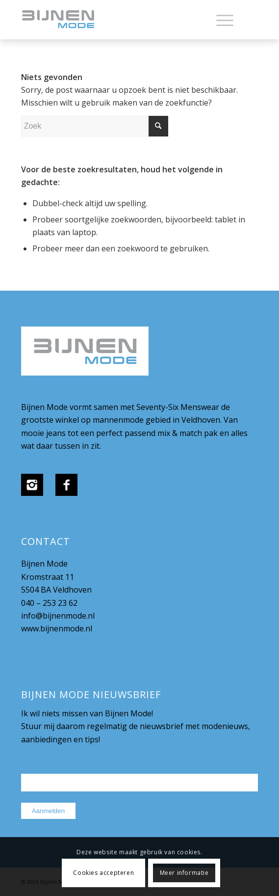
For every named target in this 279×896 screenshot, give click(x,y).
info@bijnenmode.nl (58, 615)
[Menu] (219, 19)
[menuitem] (219, 19)
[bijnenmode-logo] (116, 19)
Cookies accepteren (103, 873)
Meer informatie (184, 873)
